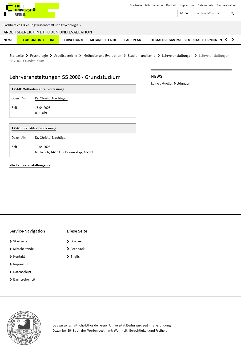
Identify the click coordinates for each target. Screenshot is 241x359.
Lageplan (132, 39)
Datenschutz (205, 5)
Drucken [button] (77, 241)
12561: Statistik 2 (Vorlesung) (34, 128)
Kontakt (171, 5)
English (76, 256)
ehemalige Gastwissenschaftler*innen (185, 39)
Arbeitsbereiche (65, 55)
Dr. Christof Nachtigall (51, 98)
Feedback (77, 248)
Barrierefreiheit (226, 5)
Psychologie (39, 55)
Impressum (187, 5)
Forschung (72, 39)
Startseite (136, 5)
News (8, 39)
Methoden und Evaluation (102, 55)
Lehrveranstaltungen (177, 55)
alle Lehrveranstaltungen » (29, 165)
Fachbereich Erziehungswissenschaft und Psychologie (42, 25)
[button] (183, 13)
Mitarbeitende (154, 5)
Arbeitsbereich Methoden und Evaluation (48, 32)
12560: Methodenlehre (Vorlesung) (38, 89)
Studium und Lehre (37, 39)
